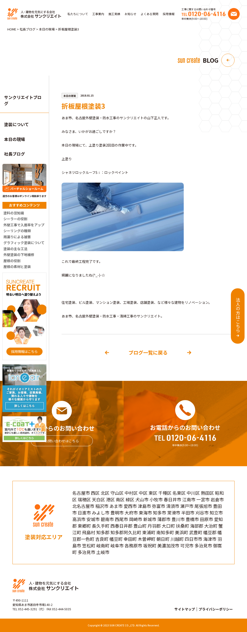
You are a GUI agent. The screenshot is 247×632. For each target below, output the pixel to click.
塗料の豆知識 (13, 212)
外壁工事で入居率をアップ (23, 224)
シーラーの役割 (15, 218)
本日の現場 (14, 139)
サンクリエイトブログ (23, 100)
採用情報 (168, 14)
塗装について (16, 124)
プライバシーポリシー (216, 609)
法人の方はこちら (238, 315)
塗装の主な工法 (15, 248)
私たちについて (77, 14)
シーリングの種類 (17, 230)
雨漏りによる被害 (17, 236)
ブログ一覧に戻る (148, 352)
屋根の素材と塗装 (17, 266)
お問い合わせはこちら (62, 440)
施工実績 (114, 14)
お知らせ (130, 14)
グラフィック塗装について (23, 242)
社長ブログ (14, 154)
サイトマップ (184, 609)
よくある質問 (149, 14)
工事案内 (98, 14)
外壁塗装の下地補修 (18, 254)
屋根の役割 (12, 260)
